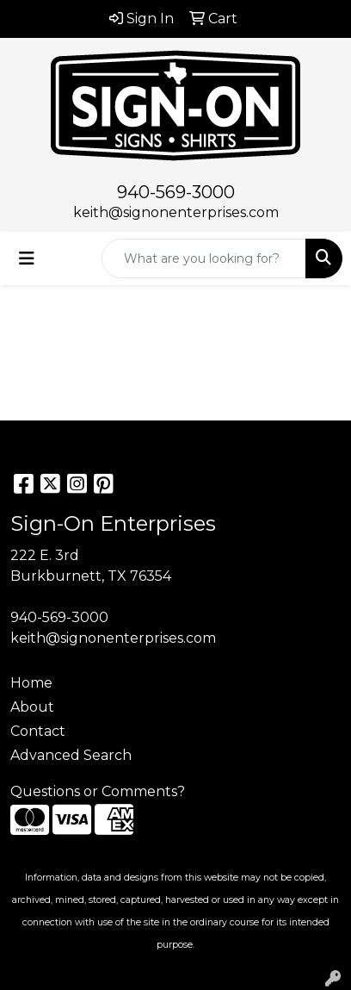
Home (31, 683)
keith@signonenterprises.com (176, 212)
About (32, 707)
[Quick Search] (204, 258)
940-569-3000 (176, 192)
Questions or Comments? (97, 791)
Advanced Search (71, 755)
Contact (37, 731)
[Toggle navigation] (27, 258)
